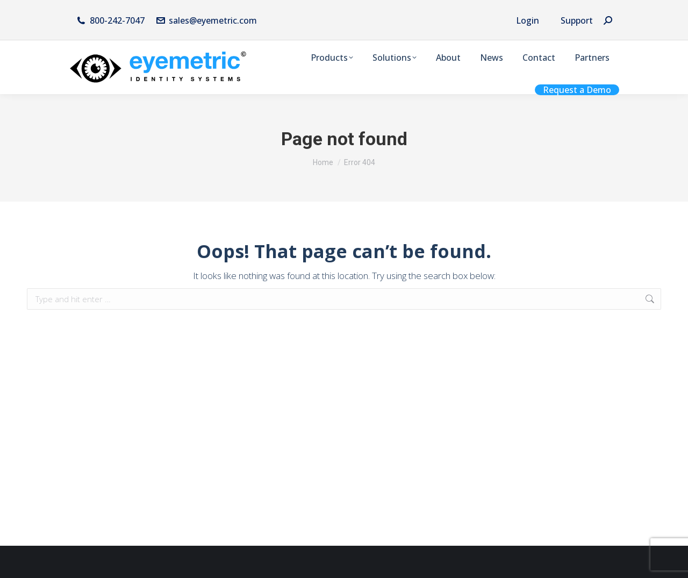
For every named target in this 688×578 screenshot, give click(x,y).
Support (577, 20)
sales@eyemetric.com (206, 20)
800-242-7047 (117, 20)
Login (527, 20)
